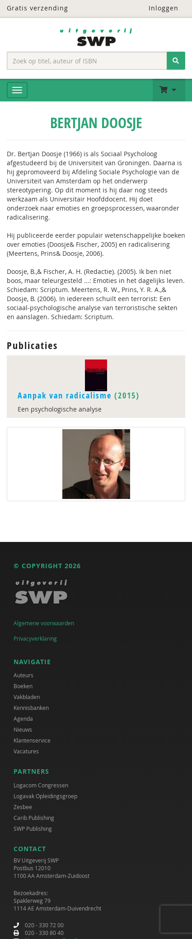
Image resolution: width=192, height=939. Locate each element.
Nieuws (23, 729)
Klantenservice (32, 740)
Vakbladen (27, 696)
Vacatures (26, 751)
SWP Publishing (33, 828)
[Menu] (17, 90)
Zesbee (23, 806)
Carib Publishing (34, 817)
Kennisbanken (31, 707)
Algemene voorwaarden (44, 623)
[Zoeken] (176, 61)
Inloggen (157, 8)
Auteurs (23, 675)
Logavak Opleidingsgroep (45, 796)
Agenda (23, 718)
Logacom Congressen (41, 785)
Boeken (23, 686)
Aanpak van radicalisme (65, 395)
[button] (169, 90)
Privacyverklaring (35, 638)
